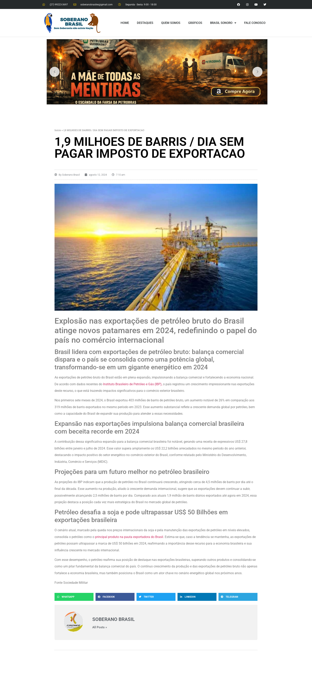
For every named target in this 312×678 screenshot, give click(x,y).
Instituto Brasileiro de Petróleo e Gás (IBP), (132, 384)
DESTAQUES (145, 23)
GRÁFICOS (195, 23)
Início (58, 130)
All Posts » (99, 627)
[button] (74, 597)
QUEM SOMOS (170, 23)
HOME (125, 23)
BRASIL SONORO (223, 22)
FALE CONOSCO (254, 23)
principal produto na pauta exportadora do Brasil (128, 537)
